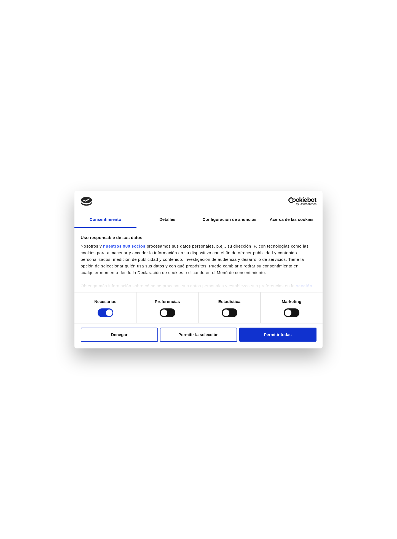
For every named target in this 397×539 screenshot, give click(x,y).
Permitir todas (278, 334)
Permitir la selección (198, 334)
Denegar (119, 334)
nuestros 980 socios (124, 246)
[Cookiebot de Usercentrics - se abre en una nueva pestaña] (292, 201)
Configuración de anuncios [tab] (229, 219)
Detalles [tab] (167, 219)
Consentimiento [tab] (105, 219)
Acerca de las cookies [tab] (291, 219)
